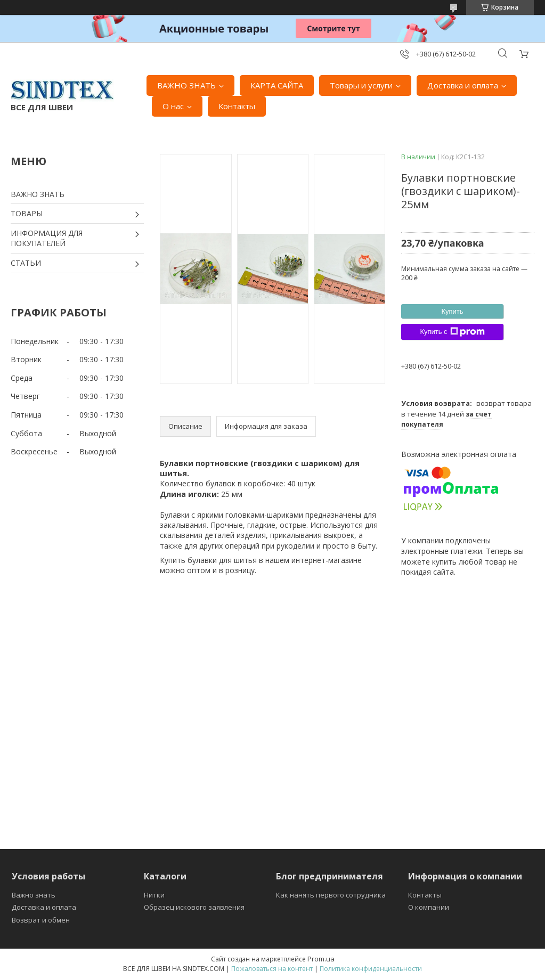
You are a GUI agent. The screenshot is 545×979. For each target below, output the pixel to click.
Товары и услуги (361, 85)
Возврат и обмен (41, 920)
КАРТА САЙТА (276, 85)
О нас (173, 106)
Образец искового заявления (194, 907)
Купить (452, 311)
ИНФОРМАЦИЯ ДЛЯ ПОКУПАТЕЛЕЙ (47, 238)
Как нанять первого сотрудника (331, 895)
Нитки (154, 895)
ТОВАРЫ (27, 213)
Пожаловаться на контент (272, 968)
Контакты (236, 106)
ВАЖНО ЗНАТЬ (186, 85)
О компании (428, 907)
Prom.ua (321, 959)
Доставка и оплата (462, 85)
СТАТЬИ (26, 263)
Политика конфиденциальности (371, 968)
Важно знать (33, 895)
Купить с (452, 332)
